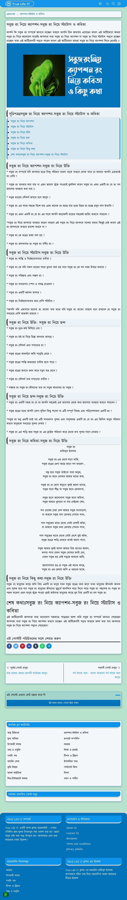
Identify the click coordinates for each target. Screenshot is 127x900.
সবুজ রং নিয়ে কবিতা (22, 144)
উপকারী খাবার (13, 875)
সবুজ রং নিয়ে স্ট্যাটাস (22, 127)
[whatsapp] (100, 4)
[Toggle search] (113, 4)
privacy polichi (74, 849)
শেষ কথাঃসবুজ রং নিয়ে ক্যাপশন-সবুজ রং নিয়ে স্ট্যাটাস (40, 155)
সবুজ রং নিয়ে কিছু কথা (23, 149)
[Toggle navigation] (119, 3)
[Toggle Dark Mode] (107, 3)
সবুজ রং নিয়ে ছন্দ (20, 138)
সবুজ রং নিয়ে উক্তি (20, 132)
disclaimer (71, 838)
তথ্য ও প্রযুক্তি (12, 891)
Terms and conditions (78, 844)
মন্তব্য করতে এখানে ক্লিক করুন (63, 703)
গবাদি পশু (11, 881)
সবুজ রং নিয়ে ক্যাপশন (22, 121)
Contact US (72, 833)
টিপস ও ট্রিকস (13, 886)
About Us (71, 828)
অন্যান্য (9, 870)
